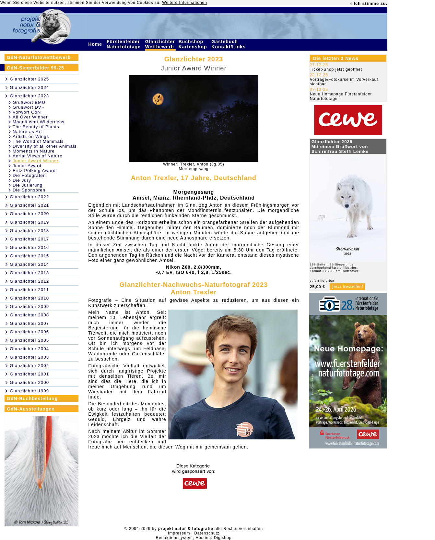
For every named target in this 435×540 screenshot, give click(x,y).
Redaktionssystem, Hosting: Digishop (194, 537)
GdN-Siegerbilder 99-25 (35, 67)
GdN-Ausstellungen (31, 408)
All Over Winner (30, 117)
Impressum (179, 533)
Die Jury (22, 180)
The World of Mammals (38, 141)
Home (96, 44)
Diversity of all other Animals (44, 146)
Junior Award (27, 165)
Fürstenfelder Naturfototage (124, 44)
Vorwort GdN (27, 112)
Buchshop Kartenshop (194, 44)
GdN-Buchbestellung (32, 398)
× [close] (351, 3)
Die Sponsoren (29, 190)
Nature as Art (27, 131)
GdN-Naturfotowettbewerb (39, 57)
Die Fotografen (29, 175)
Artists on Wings (31, 136)
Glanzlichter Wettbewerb (160, 44)
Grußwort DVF (28, 107)
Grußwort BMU (29, 102)
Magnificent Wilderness (39, 121)
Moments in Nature (34, 151)
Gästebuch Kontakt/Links (229, 44)
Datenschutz (206, 533)
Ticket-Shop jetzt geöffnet (336, 69)
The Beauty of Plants (36, 126)
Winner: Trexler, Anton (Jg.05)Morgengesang (193, 166)
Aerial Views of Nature (38, 155)
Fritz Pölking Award (34, 170)
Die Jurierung (27, 185)
